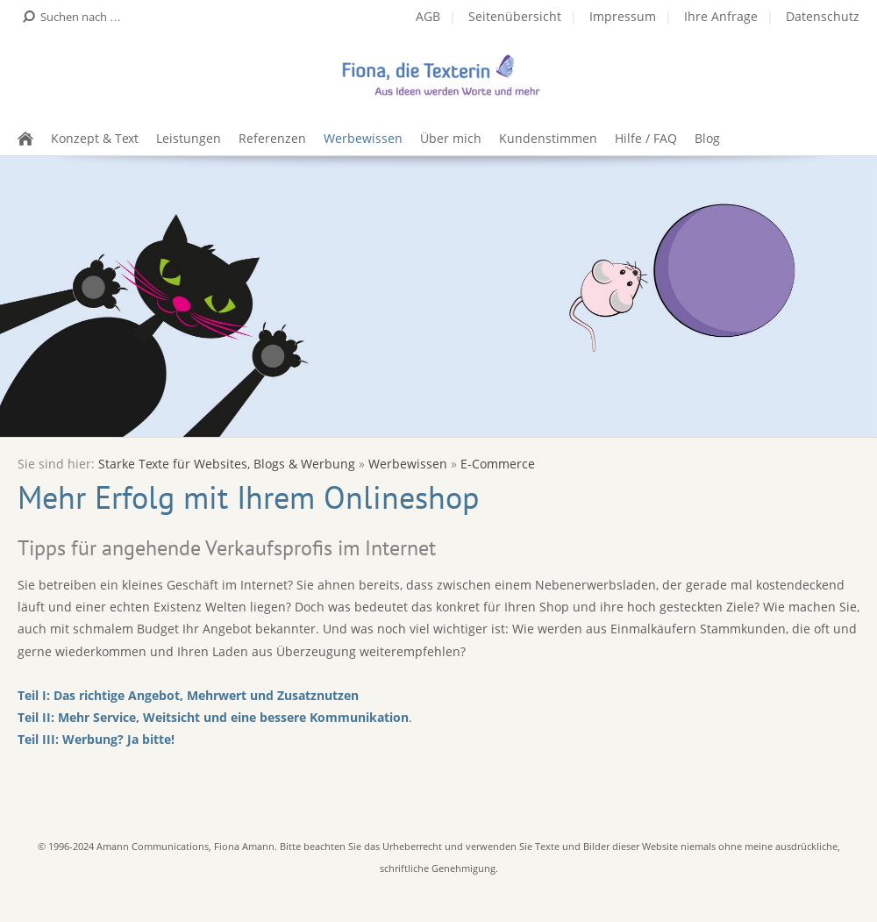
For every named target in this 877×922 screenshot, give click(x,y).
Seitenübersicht (514, 16)
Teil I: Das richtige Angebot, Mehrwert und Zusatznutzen (188, 695)
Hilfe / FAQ (646, 138)
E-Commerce (497, 463)
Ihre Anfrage (721, 16)
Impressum (622, 16)
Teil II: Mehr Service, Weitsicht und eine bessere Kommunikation (213, 717)
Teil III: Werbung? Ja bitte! (96, 739)
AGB (428, 16)
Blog (707, 138)
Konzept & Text (95, 138)
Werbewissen (363, 138)
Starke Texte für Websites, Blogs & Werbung (226, 463)
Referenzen (272, 138)
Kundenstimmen (548, 138)
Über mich (450, 138)
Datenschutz (822, 16)
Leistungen (188, 138)
